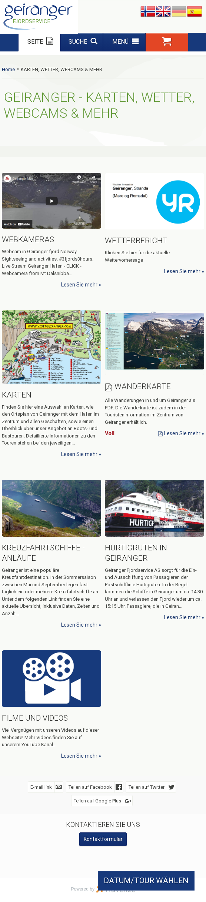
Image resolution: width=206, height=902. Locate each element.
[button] (167, 42)
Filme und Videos (35, 718)
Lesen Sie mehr (79, 285)
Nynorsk (148, 12)
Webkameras (28, 239)
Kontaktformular (103, 839)
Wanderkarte (142, 386)
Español (194, 12)
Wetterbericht (136, 240)
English (163, 12)
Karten (16, 394)
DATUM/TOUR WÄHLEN (146, 880)
